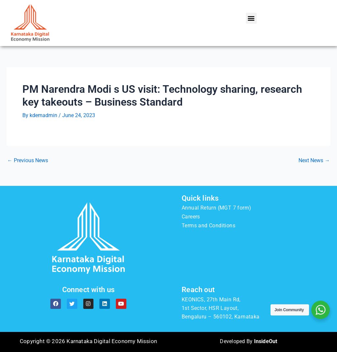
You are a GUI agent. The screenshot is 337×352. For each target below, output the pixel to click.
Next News (314, 160)
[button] (251, 18)
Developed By (248, 341)
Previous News (27, 160)
